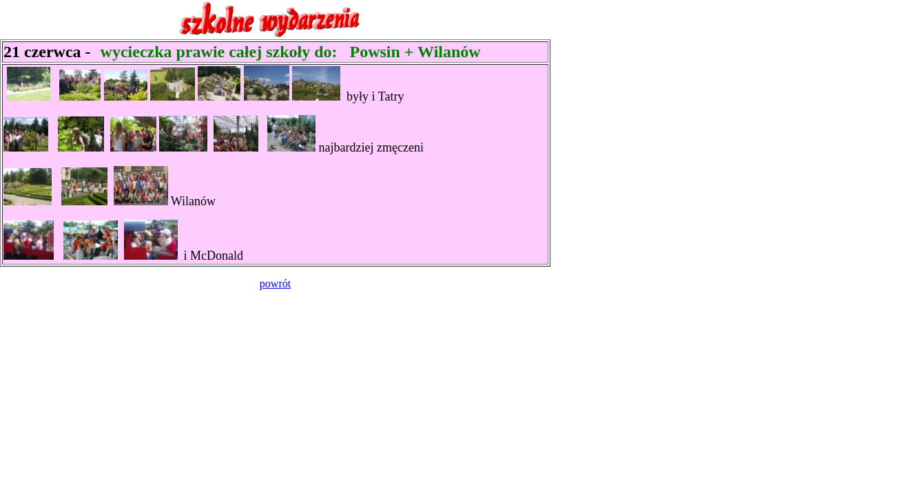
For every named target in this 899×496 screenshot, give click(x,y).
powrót (275, 283)
